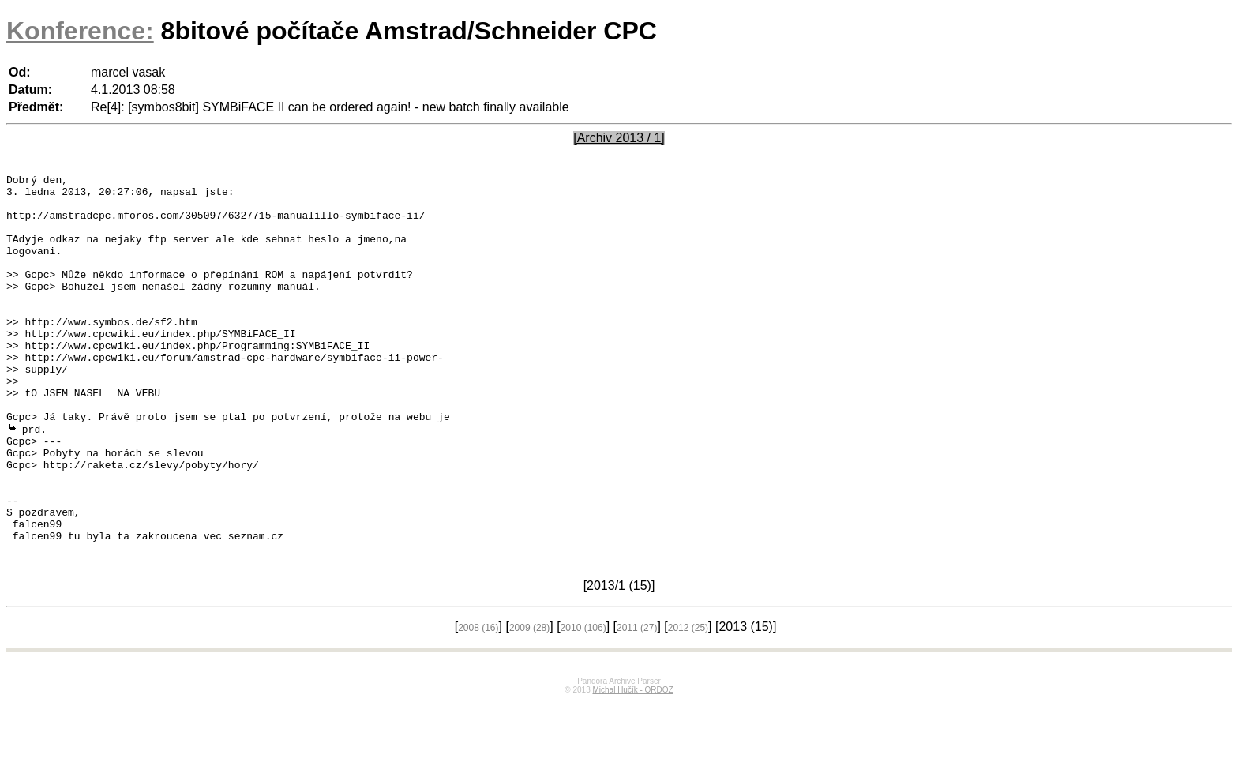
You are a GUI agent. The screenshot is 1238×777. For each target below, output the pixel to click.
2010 (583, 702)
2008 (478, 702)
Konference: (80, 31)
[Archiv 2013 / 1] (619, 138)
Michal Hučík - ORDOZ (632, 764)
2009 (529, 702)
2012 (688, 702)
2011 (637, 702)
